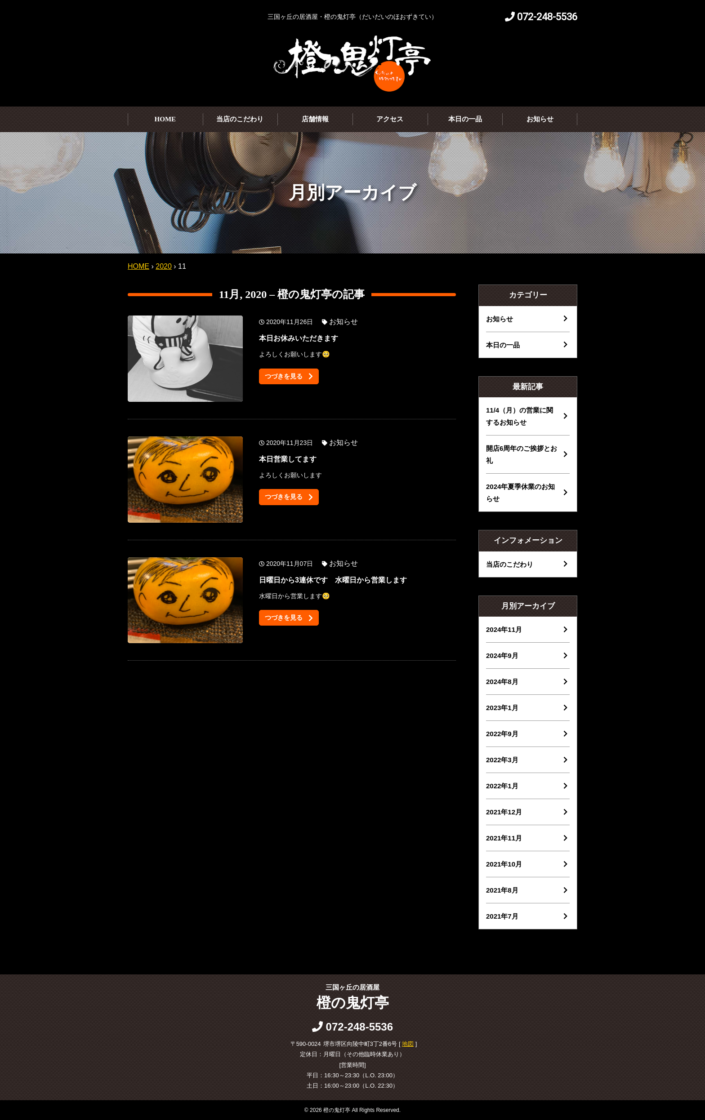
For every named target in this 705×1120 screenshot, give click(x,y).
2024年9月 (502, 655)
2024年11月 (504, 629)
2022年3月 (502, 760)
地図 (408, 1043)
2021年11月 (504, 838)
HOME (165, 119)
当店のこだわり (239, 119)
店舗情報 (315, 119)
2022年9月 (502, 734)
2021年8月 (502, 890)
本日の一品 (465, 119)
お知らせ (540, 119)
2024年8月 (502, 681)
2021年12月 (504, 812)
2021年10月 (504, 864)
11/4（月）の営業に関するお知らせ (519, 416)
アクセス (389, 119)
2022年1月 (502, 786)
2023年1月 (502, 707)
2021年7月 (502, 916)
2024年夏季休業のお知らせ (520, 492)
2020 (164, 266)
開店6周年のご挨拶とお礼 (521, 454)
